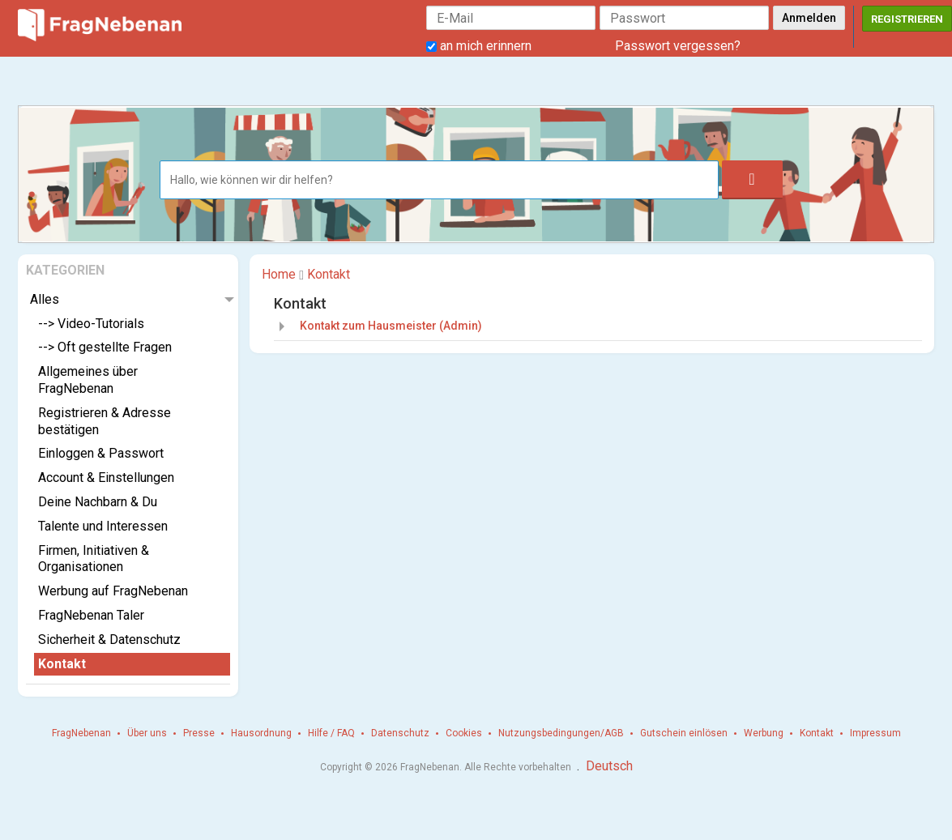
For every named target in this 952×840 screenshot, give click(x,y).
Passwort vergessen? (678, 45)
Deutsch (609, 766)
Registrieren (907, 19)
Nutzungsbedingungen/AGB (561, 733)
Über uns (147, 733)
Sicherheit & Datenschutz (109, 639)
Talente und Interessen (103, 526)
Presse (199, 733)
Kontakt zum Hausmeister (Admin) (391, 325)
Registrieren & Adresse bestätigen (104, 421)
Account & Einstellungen (106, 477)
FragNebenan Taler (91, 615)
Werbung (763, 733)
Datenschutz (400, 733)
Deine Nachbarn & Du (97, 502)
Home (279, 274)
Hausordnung (261, 733)
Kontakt (62, 664)
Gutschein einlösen (684, 733)
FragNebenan (81, 733)
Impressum (875, 733)
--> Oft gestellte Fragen (105, 347)
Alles (44, 299)
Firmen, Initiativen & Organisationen (93, 559)
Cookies (464, 733)
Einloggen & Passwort (101, 453)
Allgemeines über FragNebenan (88, 380)
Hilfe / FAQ (331, 733)
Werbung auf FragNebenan (113, 591)
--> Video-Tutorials (91, 323)
